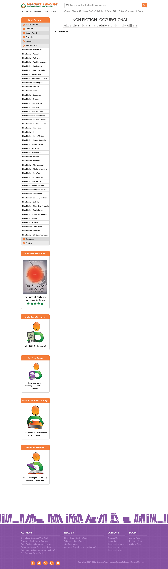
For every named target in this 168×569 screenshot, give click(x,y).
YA (93, 11)
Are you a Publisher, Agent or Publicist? (38, 550)
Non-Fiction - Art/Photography (35, 67)
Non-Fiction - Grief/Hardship (34, 125)
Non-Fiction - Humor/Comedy (35, 151)
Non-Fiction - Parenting (32, 196)
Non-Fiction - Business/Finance (35, 85)
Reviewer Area (135, 541)
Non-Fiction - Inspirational (33, 156)
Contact (46, 11)
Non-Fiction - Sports (31, 236)
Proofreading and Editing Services (36, 547)
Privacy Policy (121, 562)
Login (53, 11)
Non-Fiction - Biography (32, 80)
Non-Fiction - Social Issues (33, 227)
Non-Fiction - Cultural (31, 93)
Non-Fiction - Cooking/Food (34, 89)
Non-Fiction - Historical (32, 138)
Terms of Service (138, 562)
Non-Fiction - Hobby (31, 142)
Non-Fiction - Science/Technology (35, 214)
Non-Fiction (123, 11)
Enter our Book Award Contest (34, 541)
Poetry (68, 13)
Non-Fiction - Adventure (33, 53)
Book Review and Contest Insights (36, 544)
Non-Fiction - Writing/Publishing (35, 254)
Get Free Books (71, 544)
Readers (37, 11)
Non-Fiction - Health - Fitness (35, 129)
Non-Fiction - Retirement (33, 209)
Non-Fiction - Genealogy (33, 111)
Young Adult (32, 35)
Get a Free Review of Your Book (34, 538)
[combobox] (106, 5)
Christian (102, 11)
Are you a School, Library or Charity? (80, 547)
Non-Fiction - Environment (33, 107)
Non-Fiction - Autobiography (34, 76)
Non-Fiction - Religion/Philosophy (35, 205)
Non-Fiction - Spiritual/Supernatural (35, 232)
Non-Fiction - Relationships (34, 200)
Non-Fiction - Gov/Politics (33, 120)
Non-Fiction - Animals (31, 58)
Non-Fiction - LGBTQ (31, 160)
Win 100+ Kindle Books (74, 541)
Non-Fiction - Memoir (31, 169)
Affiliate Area (135, 544)
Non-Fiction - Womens (32, 249)
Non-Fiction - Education (32, 102)
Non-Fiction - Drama (31, 98)
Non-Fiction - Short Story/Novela (35, 223)
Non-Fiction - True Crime (33, 245)
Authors (28, 11)
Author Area (134, 538)
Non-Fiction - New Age (32, 187)
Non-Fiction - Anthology (32, 62)
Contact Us (113, 538)
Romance (135, 11)
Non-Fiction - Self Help (32, 218)
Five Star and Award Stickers (33, 553)
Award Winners (71, 11)
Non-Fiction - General (31, 116)
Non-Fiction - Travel (31, 240)
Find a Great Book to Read (76, 538)
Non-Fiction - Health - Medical (35, 134)
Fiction (112, 11)
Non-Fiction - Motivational (34, 178)
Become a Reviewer (116, 544)
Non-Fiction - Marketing (32, 165)
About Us (112, 541)
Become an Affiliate (116, 547)
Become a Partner (115, 550)
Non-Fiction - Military (31, 174)
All (57, 27)
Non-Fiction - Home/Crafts (34, 147)
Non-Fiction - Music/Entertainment (35, 183)
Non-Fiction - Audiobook (33, 71)
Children (85, 11)
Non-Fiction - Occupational (34, 191)
